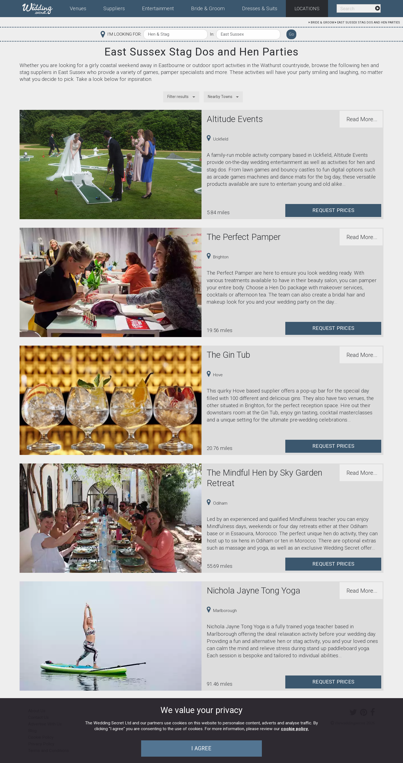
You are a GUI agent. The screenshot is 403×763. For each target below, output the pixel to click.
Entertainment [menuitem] (158, 9)
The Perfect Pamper (244, 237)
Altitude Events (235, 119)
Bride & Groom (322, 22)
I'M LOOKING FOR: (124, 34)
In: (212, 34)
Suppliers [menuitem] (114, 9)
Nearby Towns (220, 96)
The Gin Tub (228, 355)
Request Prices (333, 210)
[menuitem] (41, 7)
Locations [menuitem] (306, 8)
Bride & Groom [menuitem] (208, 9)
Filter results (178, 96)
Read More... (361, 119)
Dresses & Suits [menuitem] (259, 9)
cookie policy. (295, 728)
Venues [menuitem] (78, 9)
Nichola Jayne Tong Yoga (253, 591)
